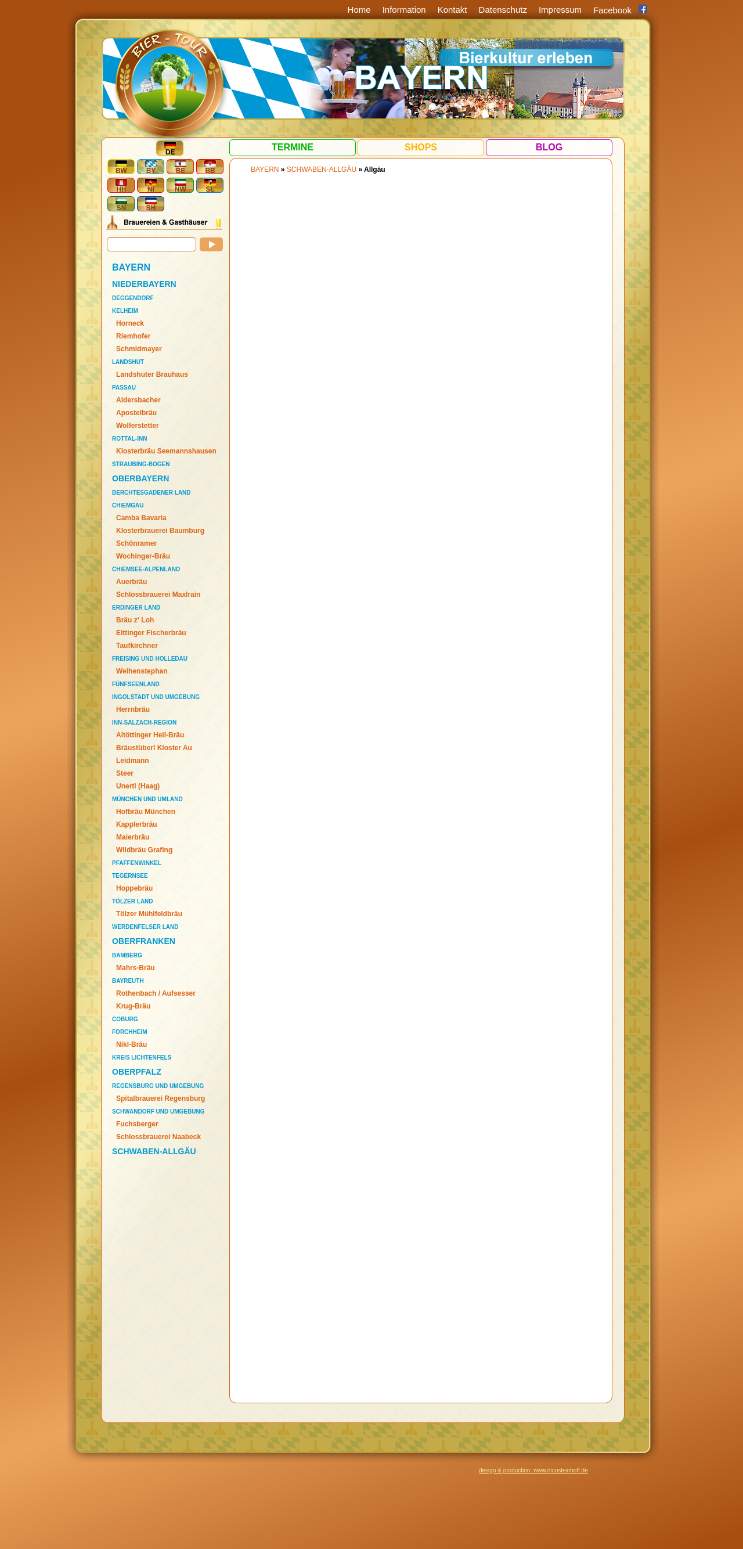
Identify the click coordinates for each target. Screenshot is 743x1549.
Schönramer (136, 543)
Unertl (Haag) (138, 786)
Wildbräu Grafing (144, 850)
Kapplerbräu (136, 824)
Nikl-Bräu (131, 1044)
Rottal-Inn (129, 438)
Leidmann (132, 761)
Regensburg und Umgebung (158, 1086)
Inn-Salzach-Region (144, 722)
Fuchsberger (137, 1124)
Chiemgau (127, 505)
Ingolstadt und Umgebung (156, 697)
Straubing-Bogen (140, 464)
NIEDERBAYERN (144, 284)
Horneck (130, 323)
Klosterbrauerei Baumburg (160, 531)
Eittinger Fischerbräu (151, 633)
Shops (421, 147)
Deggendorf (133, 298)
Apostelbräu (136, 413)
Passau (124, 387)
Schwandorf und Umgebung (158, 1111)
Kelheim (125, 311)
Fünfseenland (136, 684)
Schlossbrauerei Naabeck (158, 1137)
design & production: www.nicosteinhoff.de (533, 1470)
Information (404, 10)
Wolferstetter (137, 426)
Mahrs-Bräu (135, 968)
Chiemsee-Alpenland (146, 569)
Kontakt (452, 10)
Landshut (128, 362)
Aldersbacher (138, 400)
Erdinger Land (136, 607)
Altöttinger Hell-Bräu (150, 735)
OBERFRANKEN (143, 941)
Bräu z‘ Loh (135, 620)
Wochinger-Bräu (143, 556)
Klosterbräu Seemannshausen (166, 451)
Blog (549, 147)
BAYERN (131, 267)
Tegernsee (130, 876)
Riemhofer (133, 336)
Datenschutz (503, 10)
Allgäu (374, 169)
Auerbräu (131, 582)
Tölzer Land (132, 901)
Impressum (560, 10)
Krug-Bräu (133, 1006)
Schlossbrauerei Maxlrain (158, 594)
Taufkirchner (137, 646)
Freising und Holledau (149, 658)
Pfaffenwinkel (136, 863)
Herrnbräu (133, 709)
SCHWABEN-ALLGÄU (154, 1151)
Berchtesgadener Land (151, 492)
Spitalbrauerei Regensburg (160, 1098)
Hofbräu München (145, 812)
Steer (125, 773)
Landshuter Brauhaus (152, 374)
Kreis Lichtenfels (141, 1057)
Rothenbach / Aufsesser (156, 993)
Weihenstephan (141, 671)
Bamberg (127, 955)
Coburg (125, 1019)
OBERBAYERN (140, 478)
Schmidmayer (139, 349)
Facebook (612, 10)
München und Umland (147, 799)
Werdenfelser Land (145, 927)
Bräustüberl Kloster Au (154, 748)
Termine (292, 147)
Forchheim (129, 1032)
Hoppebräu (134, 888)
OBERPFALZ (136, 1071)
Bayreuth (128, 981)
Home (359, 10)
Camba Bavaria (141, 518)
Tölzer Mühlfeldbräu (149, 914)
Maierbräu (132, 837)
